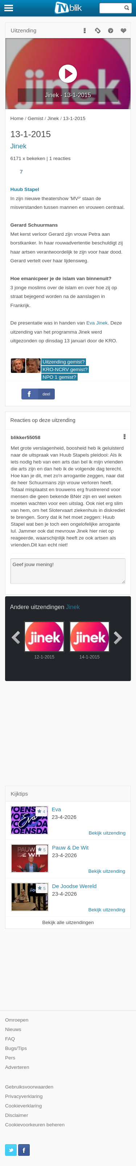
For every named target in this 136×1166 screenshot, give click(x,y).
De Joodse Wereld (74, 886)
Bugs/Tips (16, 1048)
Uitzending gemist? (64, 362)
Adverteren (17, 1067)
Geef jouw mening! (68, 571)
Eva (56, 809)
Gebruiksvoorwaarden (29, 1087)
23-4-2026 (64, 817)
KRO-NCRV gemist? (65, 369)
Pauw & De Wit (70, 847)
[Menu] (9, 8)
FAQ (10, 1039)
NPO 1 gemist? (59, 377)
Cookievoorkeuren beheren (35, 1124)
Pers (10, 1057)
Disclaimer (16, 1115)
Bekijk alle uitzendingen (68, 922)
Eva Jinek (97, 323)
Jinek (18, 146)
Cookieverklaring (23, 1106)
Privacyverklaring (24, 1096)
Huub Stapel (25, 189)
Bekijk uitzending (106, 833)
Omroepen (16, 1020)
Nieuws (13, 1029)
